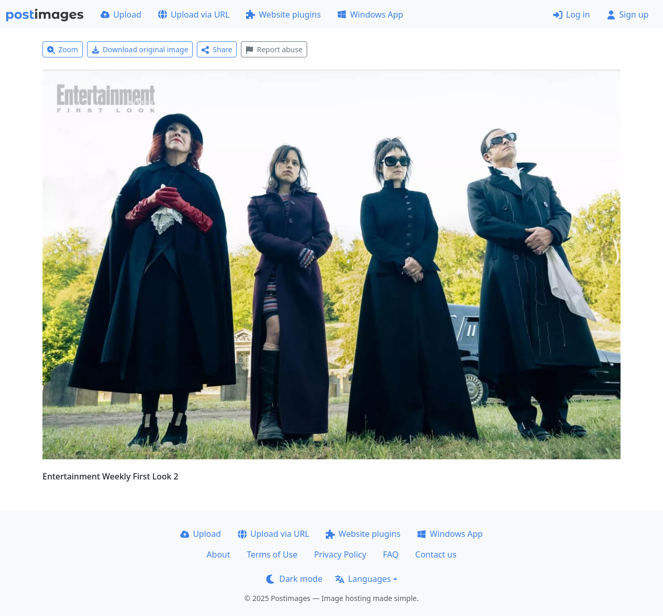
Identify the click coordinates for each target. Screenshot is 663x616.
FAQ (390, 554)
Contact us (436, 554)
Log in (571, 14)
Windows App (370, 14)
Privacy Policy (340, 554)
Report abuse (274, 49)
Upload (120, 14)
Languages (363, 578)
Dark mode (294, 578)
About (218, 554)
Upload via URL (193, 14)
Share (216, 49)
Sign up (627, 14)
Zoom (62, 49)
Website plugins (283, 14)
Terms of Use (272, 554)
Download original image (140, 49)
